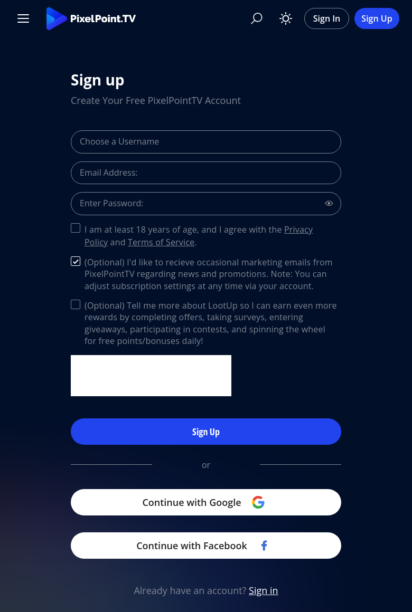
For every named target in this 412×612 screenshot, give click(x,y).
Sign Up (376, 18)
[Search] (256, 18)
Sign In (327, 18)
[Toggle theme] (285, 18)
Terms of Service (161, 242)
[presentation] (151, 375)
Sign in (263, 590)
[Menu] (23, 18)
